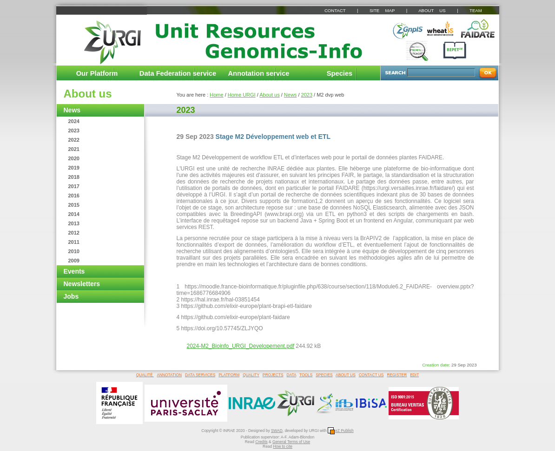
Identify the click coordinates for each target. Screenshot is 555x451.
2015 (73, 205)
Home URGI (242, 95)
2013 (73, 223)
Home (216, 95)
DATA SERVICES (200, 375)
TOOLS (305, 375)
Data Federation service (177, 73)
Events (74, 271)
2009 (73, 260)
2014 (73, 214)
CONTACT (334, 10)
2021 (73, 149)
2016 (73, 195)
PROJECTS (273, 375)
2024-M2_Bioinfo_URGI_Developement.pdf (240, 346)
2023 (73, 130)
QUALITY (251, 375)
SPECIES (324, 375)
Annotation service (259, 73)
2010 (73, 251)
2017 (73, 186)
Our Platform (97, 73)
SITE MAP (382, 10)
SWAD (277, 430)
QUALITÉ (145, 375)
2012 (73, 232)
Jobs (71, 296)
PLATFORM (228, 375)
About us (88, 93)
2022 (73, 140)
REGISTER (397, 375)
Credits (261, 441)
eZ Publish (341, 430)
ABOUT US (431, 10)
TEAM (475, 10)
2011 (73, 242)
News (72, 110)
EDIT (414, 375)
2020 (73, 158)
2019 (73, 167)
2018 (73, 177)
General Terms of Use (291, 441)
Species (339, 73)
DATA (292, 375)
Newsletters (82, 284)
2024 (73, 121)
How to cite (282, 446)
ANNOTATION (169, 375)
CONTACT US (371, 375)
